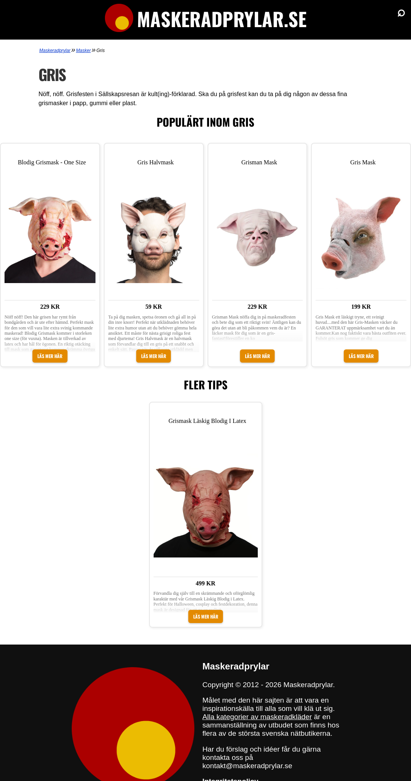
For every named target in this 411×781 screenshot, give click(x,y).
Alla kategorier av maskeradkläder (257, 677)
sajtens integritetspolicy (246, 754)
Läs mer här (49, 336)
